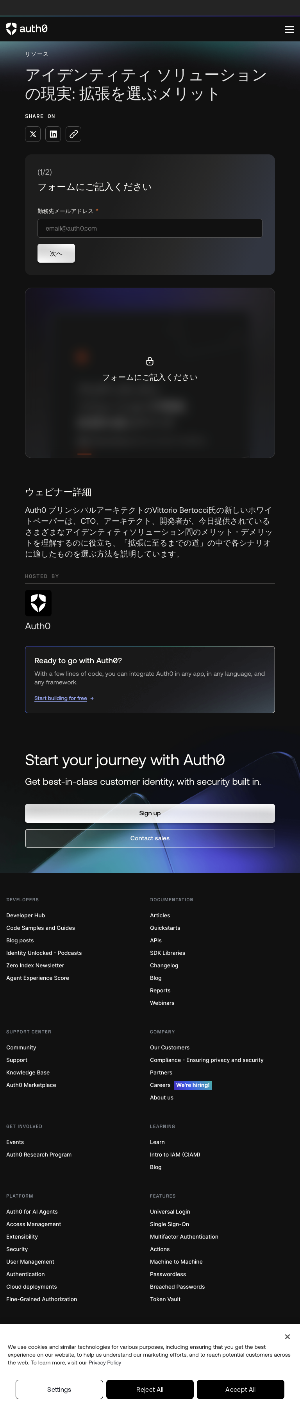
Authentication (25, 1274)
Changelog (164, 965)
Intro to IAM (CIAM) (175, 1154)
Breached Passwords (177, 1287)
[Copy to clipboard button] (73, 134)
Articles (160, 915)
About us (161, 1097)
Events (15, 1142)
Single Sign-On (169, 1224)
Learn (157, 1142)
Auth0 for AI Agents (32, 1212)
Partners (161, 1072)
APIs (156, 940)
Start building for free (60, 698)
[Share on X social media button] (33, 134)
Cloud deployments (31, 1287)
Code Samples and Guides (40, 928)
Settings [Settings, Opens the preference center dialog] (59, 1389)
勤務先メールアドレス (66, 211)
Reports (160, 990)
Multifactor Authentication (184, 1237)
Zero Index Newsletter (35, 965)
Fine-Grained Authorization (41, 1299)
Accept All (240, 1389)
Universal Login (170, 1212)
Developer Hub (25, 915)
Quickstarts (165, 928)
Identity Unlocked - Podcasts (44, 953)
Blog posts (20, 940)
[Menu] (289, 29)
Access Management (33, 1224)
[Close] (287, 1336)
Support (16, 1060)
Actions (160, 1249)
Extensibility (22, 1237)
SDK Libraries (167, 953)
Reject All (149, 1389)
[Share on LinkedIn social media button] (53, 134)
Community (21, 1047)
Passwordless (168, 1274)
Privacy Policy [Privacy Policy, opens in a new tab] (105, 1362)
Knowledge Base (28, 1072)
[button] (150, 813)
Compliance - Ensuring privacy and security (207, 1060)
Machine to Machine (176, 1262)
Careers (181, 1085)
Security (17, 1249)
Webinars (162, 1003)
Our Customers (169, 1047)
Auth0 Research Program (38, 1154)
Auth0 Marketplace (31, 1085)
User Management (30, 1262)
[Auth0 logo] (145, 29)
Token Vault (165, 1299)
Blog (156, 978)
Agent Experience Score (37, 978)
